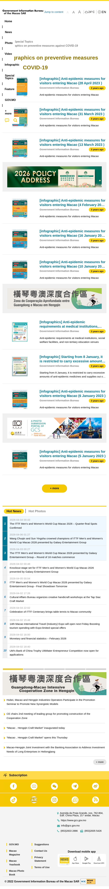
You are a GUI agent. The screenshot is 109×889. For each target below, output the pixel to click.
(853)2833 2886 (69, 833)
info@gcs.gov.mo (70, 828)
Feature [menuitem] (10, 27)
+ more (100, 764)
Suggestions (41, 847)
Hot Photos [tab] (37, 514)
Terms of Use (42, 870)
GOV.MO (14, 847)
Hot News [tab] (14, 514)
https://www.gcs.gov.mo (73, 823)
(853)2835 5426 (93, 833)
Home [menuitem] (8, 21)
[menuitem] (21, 21)
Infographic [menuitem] (66, 21)
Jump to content (53, 12)
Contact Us (40, 853)
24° (91, 12)
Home (6, 44)
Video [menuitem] (49, 21)
